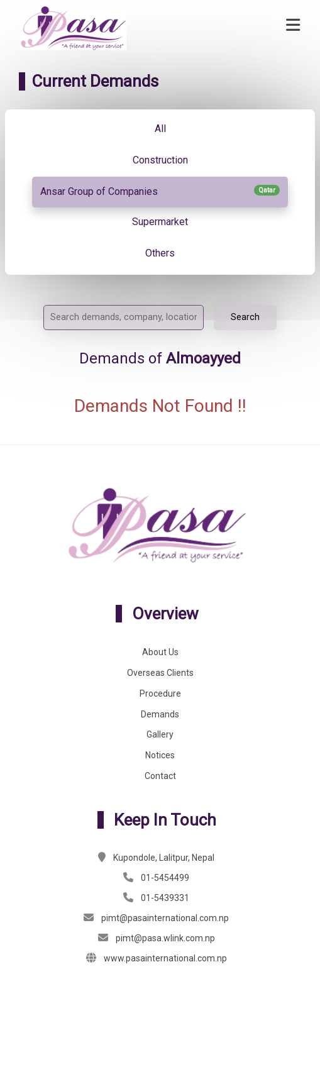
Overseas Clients (160, 673)
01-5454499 (165, 878)
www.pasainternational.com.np (165, 958)
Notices (160, 755)
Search (245, 317)
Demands (160, 714)
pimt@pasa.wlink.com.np (165, 938)
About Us (160, 652)
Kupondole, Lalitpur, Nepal (163, 858)
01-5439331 (165, 898)
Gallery (160, 734)
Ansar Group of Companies (160, 191)
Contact (160, 776)
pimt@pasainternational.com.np (165, 918)
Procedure (160, 693)
